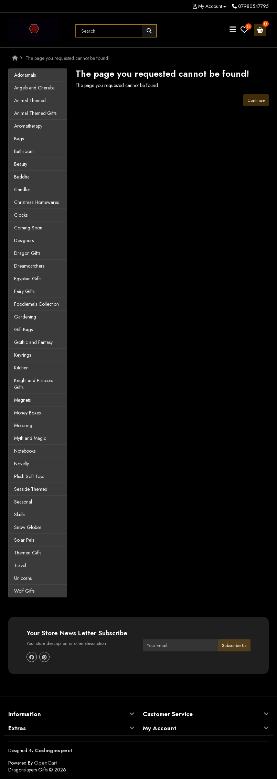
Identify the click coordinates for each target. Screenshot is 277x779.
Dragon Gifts (27, 253)
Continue (256, 100)
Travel (20, 565)
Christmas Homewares (36, 202)
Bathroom (24, 151)
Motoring (23, 425)
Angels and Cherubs (34, 87)
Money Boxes (27, 412)
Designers (24, 240)
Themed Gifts (27, 552)
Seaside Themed (30, 489)
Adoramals (25, 75)
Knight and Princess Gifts (33, 384)
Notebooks (24, 450)
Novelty (21, 463)
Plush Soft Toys (29, 476)
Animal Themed (30, 100)
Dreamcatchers (29, 265)
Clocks (21, 215)
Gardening (25, 316)
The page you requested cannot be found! (67, 58)
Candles (22, 189)
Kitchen (21, 367)
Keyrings (22, 354)
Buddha (22, 176)
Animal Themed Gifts (35, 113)
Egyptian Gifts (27, 278)
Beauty (20, 164)
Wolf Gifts (24, 590)
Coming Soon (28, 227)
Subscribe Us (234, 645)
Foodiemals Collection (36, 304)
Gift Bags (23, 329)
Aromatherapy (28, 125)
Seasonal (23, 501)
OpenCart (45, 763)
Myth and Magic (30, 438)
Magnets (22, 400)
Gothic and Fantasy (33, 342)
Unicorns (23, 578)
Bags (19, 138)
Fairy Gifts (24, 291)
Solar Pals (24, 540)
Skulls (19, 514)
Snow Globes (27, 527)
